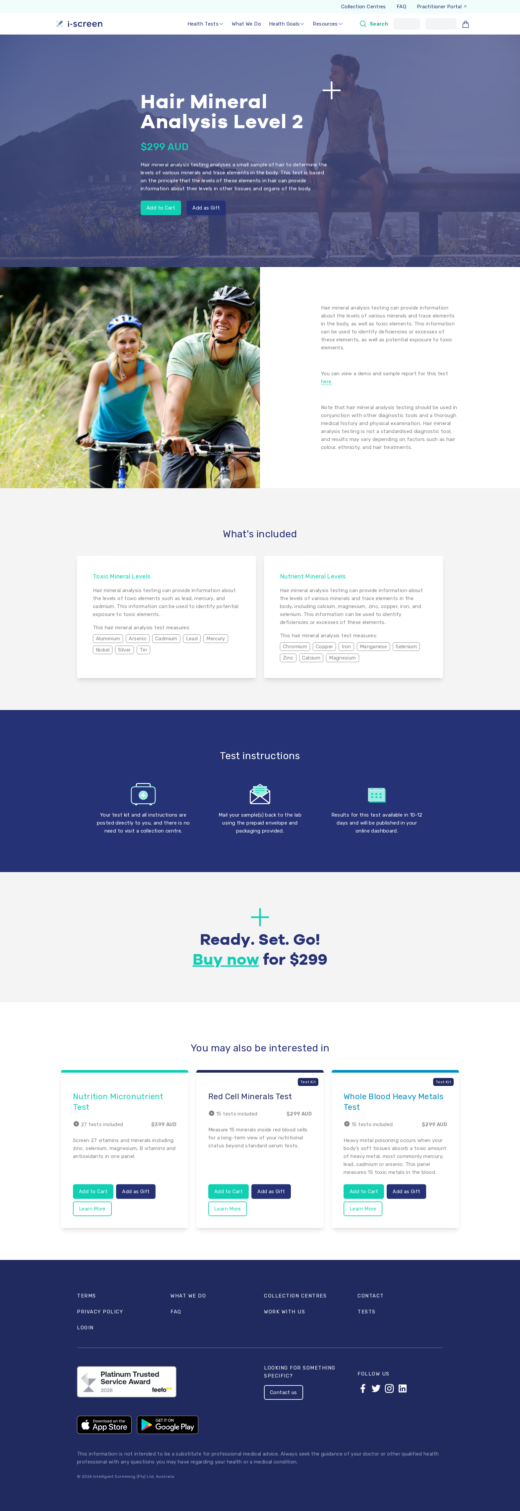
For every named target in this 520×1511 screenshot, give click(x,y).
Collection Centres (363, 7)
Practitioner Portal (442, 7)
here (326, 382)
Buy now (226, 960)
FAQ (401, 7)
